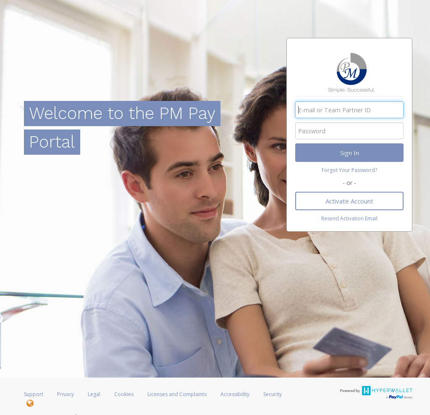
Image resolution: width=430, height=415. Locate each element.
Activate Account (349, 201)
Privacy (65, 394)
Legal (94, 394)
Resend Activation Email (349, 218)
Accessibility (234, 394)
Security (272, 394)
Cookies (124, 394)
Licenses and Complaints (177, 394)
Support (33, 394)
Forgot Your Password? (349, 170)
